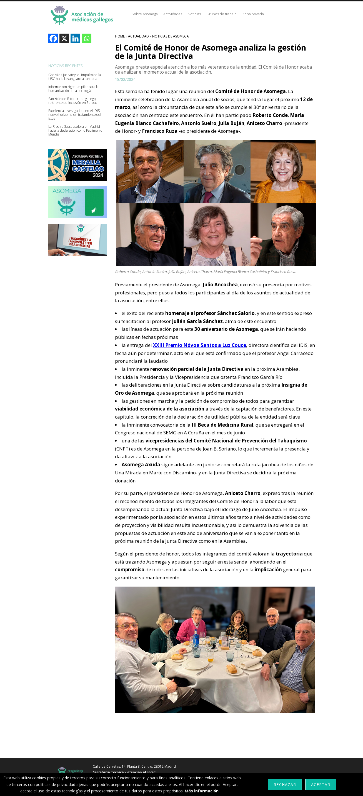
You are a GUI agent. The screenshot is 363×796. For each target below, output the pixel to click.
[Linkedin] (75, 38)
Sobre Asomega (145, 13)
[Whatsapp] (86, 38)
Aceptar (320, 784)
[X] (64, 38)
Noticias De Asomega (170, 36)
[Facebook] (53, 38)
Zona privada (253, 13)
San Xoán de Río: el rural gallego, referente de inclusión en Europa (72, 101)
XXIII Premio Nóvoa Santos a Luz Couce (199, 345)
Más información (202, 791)
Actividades (172, 13)
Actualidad (138, 36)
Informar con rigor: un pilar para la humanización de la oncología (73, 89)
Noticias (194, 13)
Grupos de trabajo (221, 13)
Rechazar (285, 784)
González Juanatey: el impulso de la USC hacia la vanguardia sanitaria (74, 77)
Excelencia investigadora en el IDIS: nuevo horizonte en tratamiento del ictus (74, 115)
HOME (120, 36)
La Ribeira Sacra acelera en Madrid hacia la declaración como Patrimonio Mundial (75, 130)
